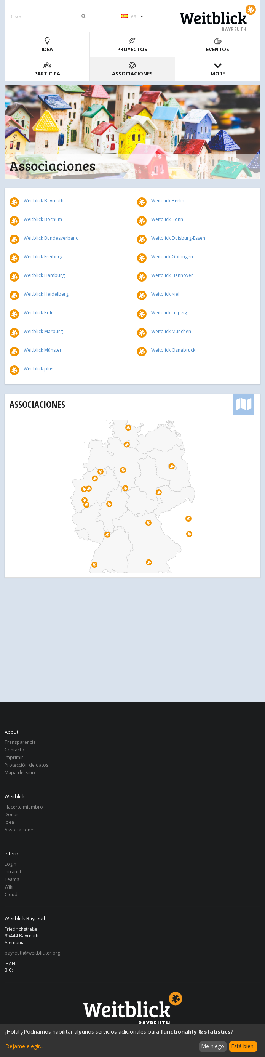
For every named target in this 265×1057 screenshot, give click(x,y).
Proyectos (132, 45)
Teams (12, 879)
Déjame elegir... (24, 1046)
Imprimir (14, 757)
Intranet (13, 871)
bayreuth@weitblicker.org (32, 953)
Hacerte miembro (24, 807)
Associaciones (132, 69)
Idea (47, 45)
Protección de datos (26, 765)
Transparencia (20, 742)
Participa (47, 69)
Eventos (217, 45)
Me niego (212, 1046)
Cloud (11, 894)
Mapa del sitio (20, 772)
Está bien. (243, 1046)
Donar (11, 814)
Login (10, 864)
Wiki (9, 887)
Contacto (14, 749)
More (218, 69)
